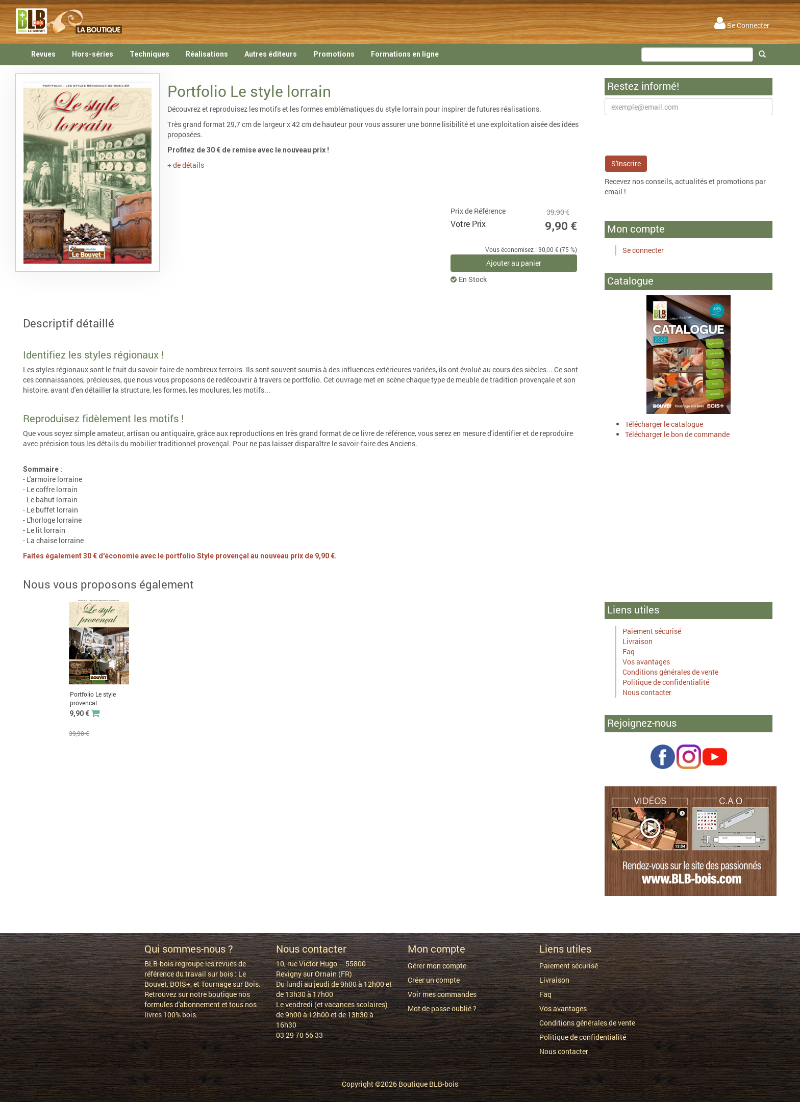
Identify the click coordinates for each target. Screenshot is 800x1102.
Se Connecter (741, 25)
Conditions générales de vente (670, 672)
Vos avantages (646, 662)
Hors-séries (92, 54)
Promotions (334, 54)
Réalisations (207, 54)
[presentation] (682, 135)
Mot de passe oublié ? (442, 1008)
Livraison (637, 641)
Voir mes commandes (442, 994)
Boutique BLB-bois (428, 1084)
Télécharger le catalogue (664, 424)
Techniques (149, 54)
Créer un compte (434, 980)
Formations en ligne (405, 54)
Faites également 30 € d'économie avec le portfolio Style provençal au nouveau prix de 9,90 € (179, 556)
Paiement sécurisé (651, 631)
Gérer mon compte (437, 965)
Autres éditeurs (270, 54)
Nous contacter (646, 692)
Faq (628, 651)
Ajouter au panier (513, 263)
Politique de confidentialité (665, 682)
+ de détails (185, 165)
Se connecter (643, 250)
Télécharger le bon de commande (677, 434)
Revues (43, 54)
